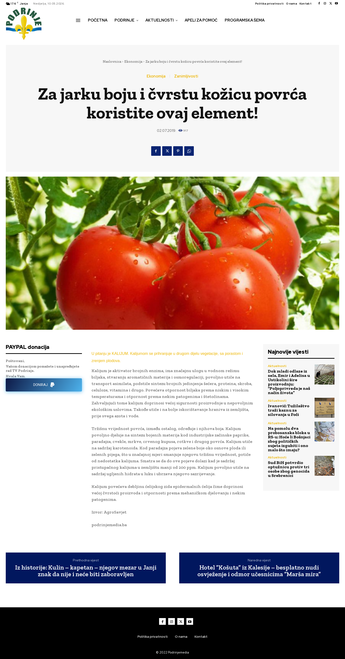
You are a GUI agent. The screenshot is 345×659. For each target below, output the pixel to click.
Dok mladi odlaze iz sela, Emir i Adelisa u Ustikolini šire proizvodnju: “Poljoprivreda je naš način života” (289, 382)
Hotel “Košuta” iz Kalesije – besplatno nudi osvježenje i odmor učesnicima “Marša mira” (259, 571)
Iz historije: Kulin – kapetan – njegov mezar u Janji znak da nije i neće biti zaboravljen (85, 571)
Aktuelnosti (277, 366)
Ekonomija (133, 61)
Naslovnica (112, 61)
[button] (81, 30)
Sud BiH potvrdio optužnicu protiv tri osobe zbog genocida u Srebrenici (289, 469)
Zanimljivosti (186, 76)
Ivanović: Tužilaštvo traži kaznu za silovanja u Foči (288, 410)
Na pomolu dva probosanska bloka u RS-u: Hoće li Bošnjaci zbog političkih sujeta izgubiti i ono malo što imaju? (289, 439)
